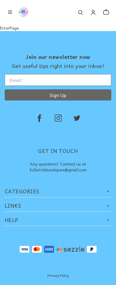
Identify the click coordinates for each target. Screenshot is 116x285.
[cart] (106, 12)
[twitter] (77, 118)
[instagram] (58, 118)
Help (58, 219)
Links (58, 205)
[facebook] (39, 118)
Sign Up (58, 95)
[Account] (93, 12)
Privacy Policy (58, 275)
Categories (58, 191)
